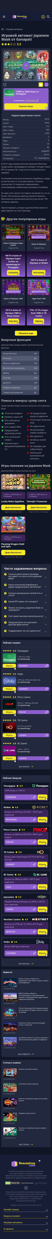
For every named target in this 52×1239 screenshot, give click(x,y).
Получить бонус (26, 106)
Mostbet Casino (12, 919)
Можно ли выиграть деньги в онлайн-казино (33, 1100)
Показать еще (26, 333)
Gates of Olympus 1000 (13, 298)
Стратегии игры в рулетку (28, 1084)
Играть (9, 665)
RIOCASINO (38, 272)
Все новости (26, 1054)
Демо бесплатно (13, 237)
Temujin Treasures (37, 501)
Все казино (26, 766)
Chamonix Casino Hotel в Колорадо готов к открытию (32, 1024)
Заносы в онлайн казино (28, 1069)
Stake (20, 674)
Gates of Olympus (38, 244)
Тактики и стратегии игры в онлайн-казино (32, 1129)
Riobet (7, 807)
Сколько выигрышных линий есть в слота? (25, 594)
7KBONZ (39, 321)
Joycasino (9, 897)
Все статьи (26, 1144)
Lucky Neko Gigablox (12, 501)
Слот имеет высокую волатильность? (25, 616)
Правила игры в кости (27, 1113)
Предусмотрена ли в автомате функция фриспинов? (22, 623)
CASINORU (13, 272)
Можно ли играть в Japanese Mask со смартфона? (25, 609)
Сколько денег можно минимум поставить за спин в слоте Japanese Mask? (25, 576)
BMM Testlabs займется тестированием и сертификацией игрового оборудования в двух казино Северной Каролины (33, 996)
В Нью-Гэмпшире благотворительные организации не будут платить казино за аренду (33, 1010)
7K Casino (22, 720)
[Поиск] (48, 16)
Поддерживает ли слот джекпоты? (24, 631)
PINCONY (13, 321)
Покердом (22, 651)
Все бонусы (26, 964)
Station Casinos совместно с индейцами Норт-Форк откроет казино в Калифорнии (33, 981)
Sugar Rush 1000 (38, 298)
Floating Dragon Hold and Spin (12, 545)
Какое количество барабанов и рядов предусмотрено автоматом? (24, 586)
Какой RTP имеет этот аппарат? (23, 601)
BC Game (22, 743)
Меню (4, 17)
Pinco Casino (23, 697)
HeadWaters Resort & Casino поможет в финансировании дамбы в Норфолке (33, 1039)
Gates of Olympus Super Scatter (13, 244)
